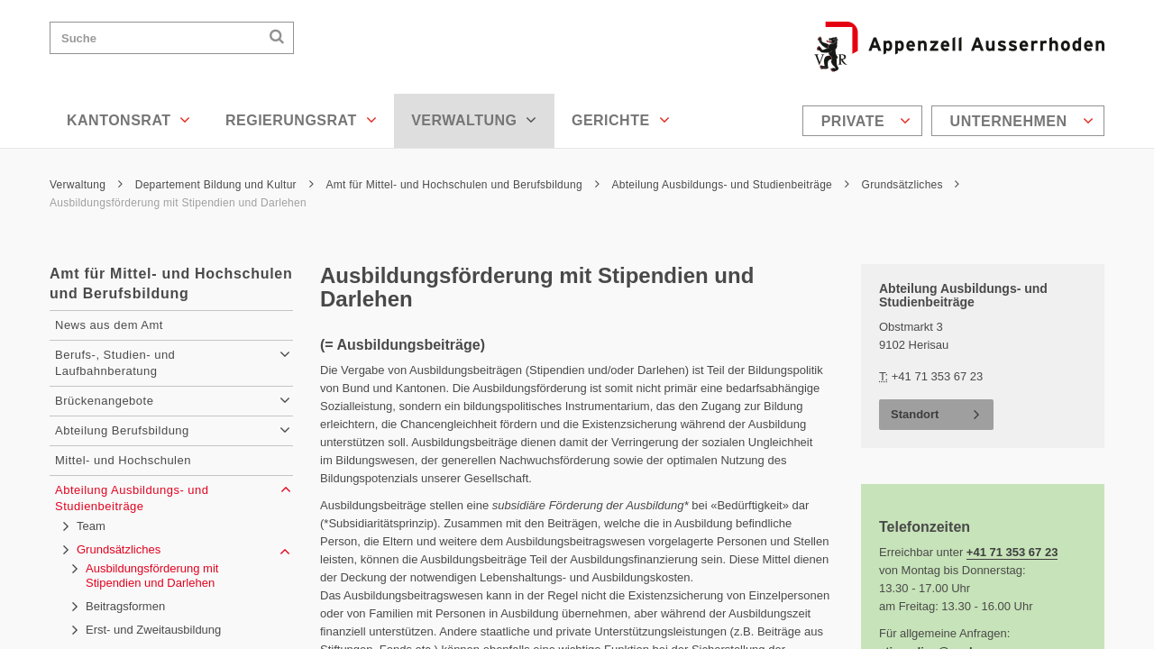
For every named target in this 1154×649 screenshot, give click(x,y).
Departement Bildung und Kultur (224, 184)
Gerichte (621, 120)
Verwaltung (474, 120)
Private (866, 121)
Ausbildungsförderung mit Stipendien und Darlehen (178, 203)
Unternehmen (1022, 121)
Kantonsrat (129, 120)
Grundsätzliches (911, 184)
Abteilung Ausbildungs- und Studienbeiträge (730, 184)
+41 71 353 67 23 (1012, 552)
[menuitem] (864, 121)
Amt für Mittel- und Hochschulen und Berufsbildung (462, 184)
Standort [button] (915, 414)
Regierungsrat (301, 120)
